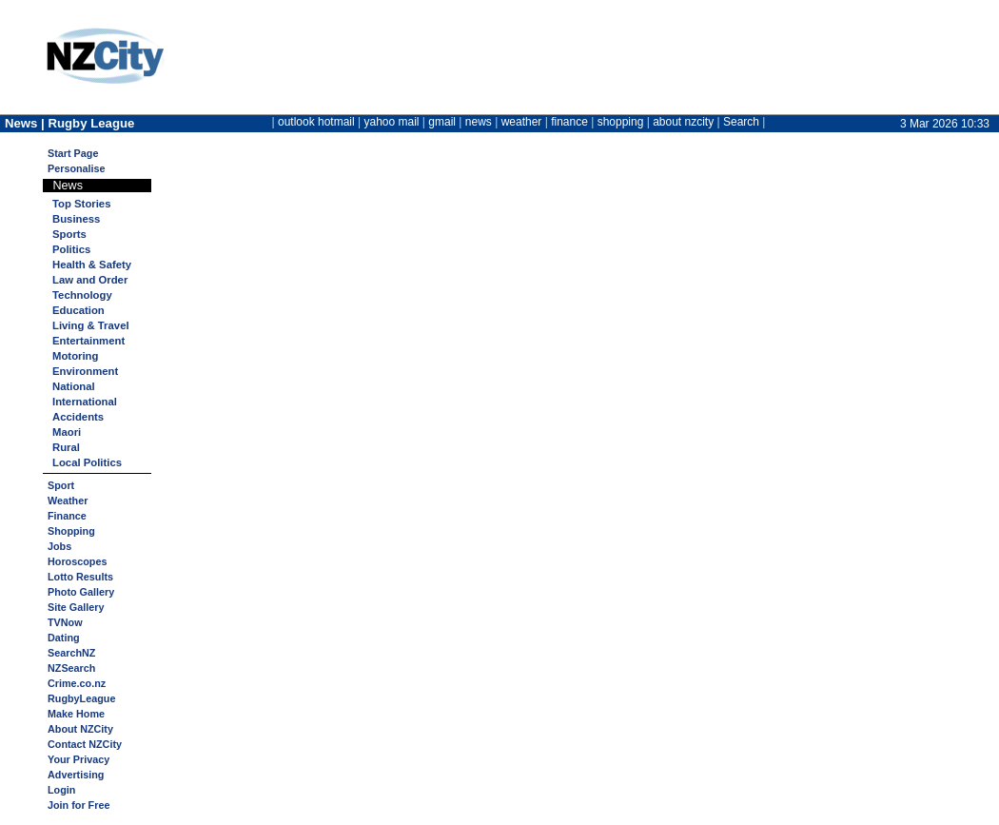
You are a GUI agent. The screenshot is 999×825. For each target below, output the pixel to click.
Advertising (76, 774)
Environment (85, 371)
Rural (66, 447)
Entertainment (88, 340)
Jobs (59, 546)
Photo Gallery (81, 592)
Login (61, 790)
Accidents (78, 416)
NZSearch (71, 668)
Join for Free (78, 805)
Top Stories (81, 203)
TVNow (65, 622)
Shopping (71, 531)
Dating (64, 637)
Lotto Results (80, 576)
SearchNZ (71, 652)
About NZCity (80, 729)
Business (76, 219)
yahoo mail (392, 121)
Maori (66, 432)
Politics (71, 249)
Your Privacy (78, 759)
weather (521, 121)
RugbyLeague (81, 698)
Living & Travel (90, 325)
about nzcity (683, 121)
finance (569, 121)
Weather (68, 500)
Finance (67, 515)
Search (741, 121)
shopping (620, 121)
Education (78, 310)
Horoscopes (77, 561)
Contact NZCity (85, 744)
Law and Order (89, 279)
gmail (442, 121)
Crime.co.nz (77, 683)
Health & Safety (91, 264)
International (84, 401)
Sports (69, 234)
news (478, 121)
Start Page (73, 153)
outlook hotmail (316, 121)
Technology (82, 295)
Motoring (75, 356)
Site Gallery (76, 607)
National (73, 386)
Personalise (77, 168)
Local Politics (87, 462)
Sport (61, 485)
